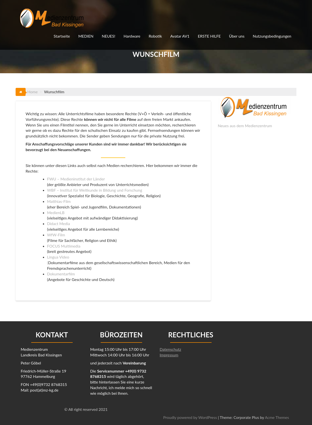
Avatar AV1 (179, 36)
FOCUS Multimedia (63, 246)
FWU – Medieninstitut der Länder (76, 178)
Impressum (169, 354)
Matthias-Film (59, 201)
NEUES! (108, 36)
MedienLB (56, 212)
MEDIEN (85, 36)
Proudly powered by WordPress (264, 417)
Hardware (132, 36)
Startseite (62, 36)
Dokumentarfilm (61, 273)
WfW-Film (56, 234)
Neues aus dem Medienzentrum (245, 125)
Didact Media (58, 223)
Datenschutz (170, 349)
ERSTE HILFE (209, 36)
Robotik (155, 36)
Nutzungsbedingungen (272, 36)
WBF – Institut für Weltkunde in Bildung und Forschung (94, 190)
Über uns (236, 36)
